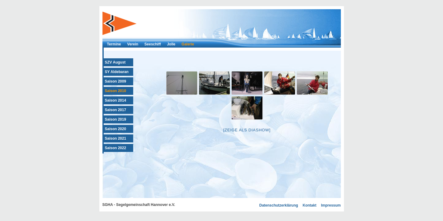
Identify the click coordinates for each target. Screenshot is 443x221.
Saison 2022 (115, 148)
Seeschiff (152, 44)
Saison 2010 (115, 91)
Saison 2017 (115, 110)
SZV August (115, 62)
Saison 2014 (115, 100)
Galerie (188, 44)
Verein (132, 44)
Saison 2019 (115, 119)
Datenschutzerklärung (278, 205)
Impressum (331, 205)
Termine (114, 44)
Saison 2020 (115, 129)
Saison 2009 (115, 81)
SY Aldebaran (117, 72)
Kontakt (310, 205)
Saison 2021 (115, 138)
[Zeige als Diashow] (247, 130)
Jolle (171, 44)
